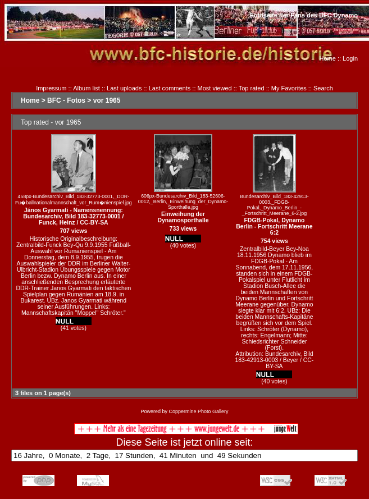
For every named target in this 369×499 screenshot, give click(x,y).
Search (323, 88)
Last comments (170, 88)
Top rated (252, 88)
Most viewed (215, 88)
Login (350, 58)
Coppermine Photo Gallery (198, 411)
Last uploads (124, 88)
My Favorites (289, 88)
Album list (86, 88)
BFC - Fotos (66, 100)
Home (328, 58)
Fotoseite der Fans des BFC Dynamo (304, 15)
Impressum (51, 88)
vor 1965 (107, 100)
